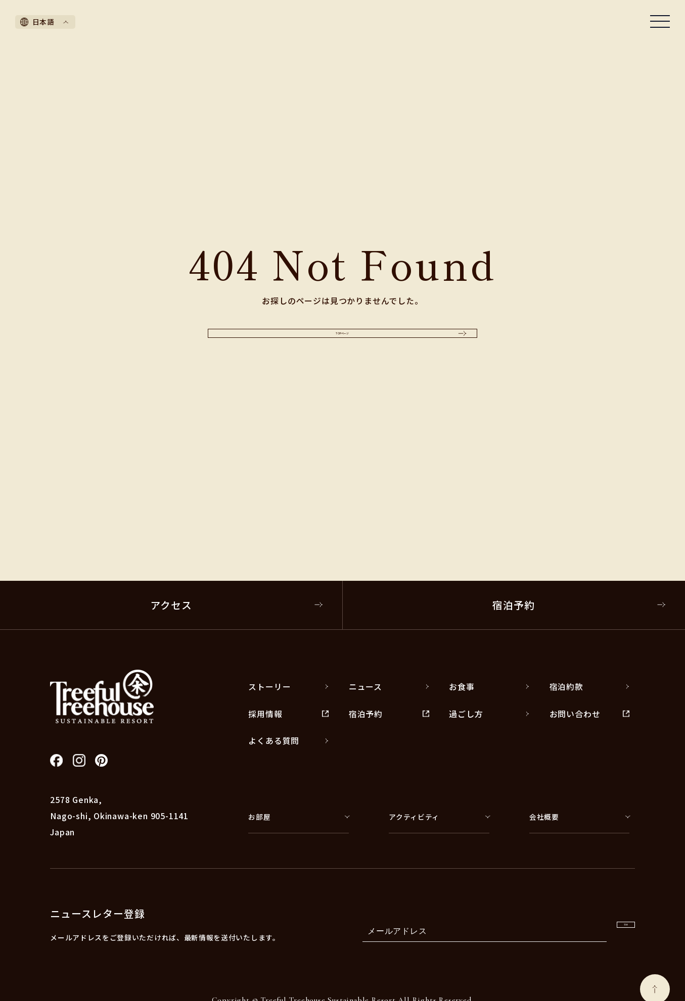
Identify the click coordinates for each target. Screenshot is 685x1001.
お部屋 (298, 817)
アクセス (237, 604)
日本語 (44, 22)
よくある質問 (288, 740)
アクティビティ (439, 817)
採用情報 (288, 714)
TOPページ (372, 333)
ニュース (389, 686)
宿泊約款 (590, 686)
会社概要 (579, 817)
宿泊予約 (579, 604)
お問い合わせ (590, 714)
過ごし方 (489, 714)
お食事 (489, 686)
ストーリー (288, 686)
